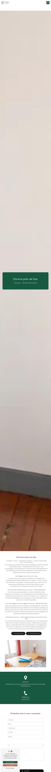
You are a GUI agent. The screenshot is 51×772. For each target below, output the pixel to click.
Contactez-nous (34, 629)
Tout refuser (10, 765)
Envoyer (26, 767)
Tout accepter (10, 762)
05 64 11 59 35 (25, 699)
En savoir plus (18, 629)
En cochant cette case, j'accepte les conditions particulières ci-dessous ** (25, 761)
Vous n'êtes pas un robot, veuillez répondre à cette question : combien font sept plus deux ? (23, 737)
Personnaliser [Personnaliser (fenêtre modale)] (10, 768)
